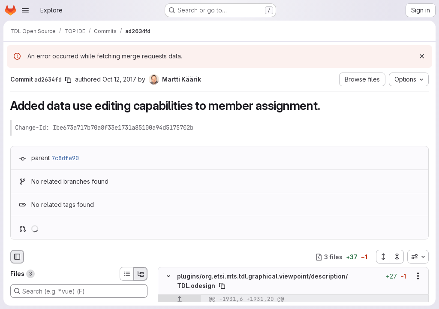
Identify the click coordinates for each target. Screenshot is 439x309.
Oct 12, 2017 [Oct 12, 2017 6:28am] (119, 79)
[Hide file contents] (168, 276)
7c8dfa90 (65, 158)
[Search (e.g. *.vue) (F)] (78, 291)
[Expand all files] (383, 257)
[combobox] (418, 257)
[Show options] (418, 276)
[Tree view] (140, 274)
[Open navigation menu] (25, 10)
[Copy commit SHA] (68, 80)
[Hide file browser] (17, 257)
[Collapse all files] (397, 257)
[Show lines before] (179, 299)
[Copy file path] (222, 286)
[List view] (126, 274)
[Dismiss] (422, 56)
